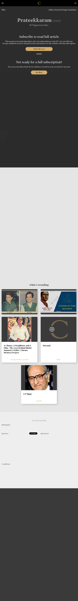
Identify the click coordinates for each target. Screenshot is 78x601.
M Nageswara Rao (37, 25)
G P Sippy (27, 394)
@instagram (6, 425)
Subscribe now (39, 49)
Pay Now (39, 72)
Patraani (46, 345)
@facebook (45, 434)
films (4, 10)
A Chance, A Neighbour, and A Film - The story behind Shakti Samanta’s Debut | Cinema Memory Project (17, 349)
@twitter (5, 434)
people (39, 401)
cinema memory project (19, 359)
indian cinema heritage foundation (62, 10)
